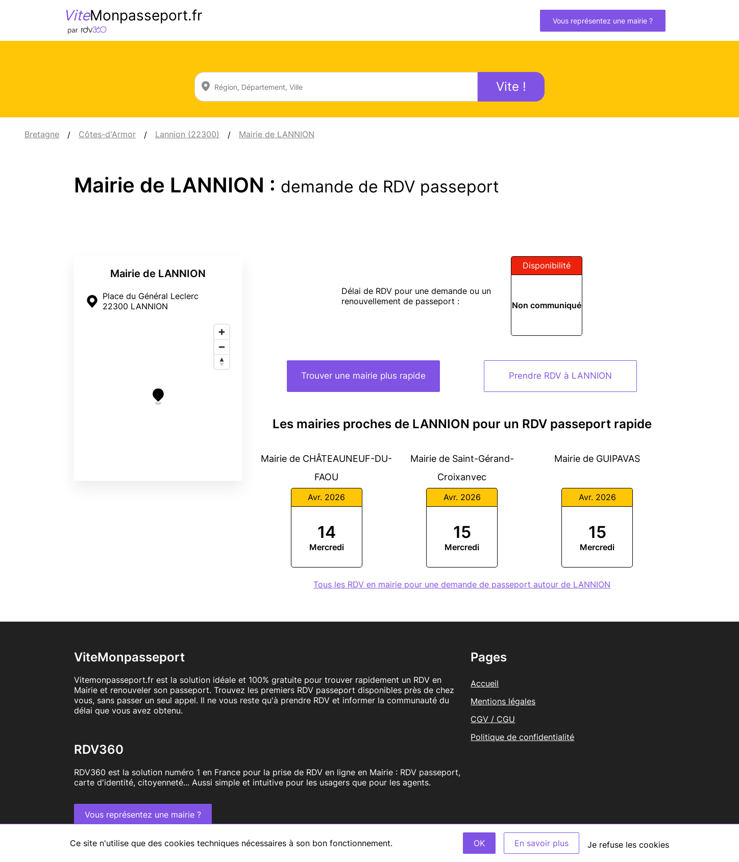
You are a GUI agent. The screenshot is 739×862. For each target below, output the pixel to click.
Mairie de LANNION (276, 134)
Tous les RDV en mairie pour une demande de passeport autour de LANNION (461, 584)
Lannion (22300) (187, 134)
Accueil (485, 683)
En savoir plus (541, 843)
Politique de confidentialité (522, 737)
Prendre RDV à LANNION (560, 376)
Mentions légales (503, 701)
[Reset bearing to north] (221, 361)
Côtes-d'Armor (107, 134)
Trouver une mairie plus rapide (363, 376)
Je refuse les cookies (628, 845)
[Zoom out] (221, 346)
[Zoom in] (221, 332)
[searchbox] (336, 87)
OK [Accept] (479, 843)
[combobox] (336, 87)
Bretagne (41, 134)
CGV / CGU (493, 719)
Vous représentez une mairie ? (603, 20)
